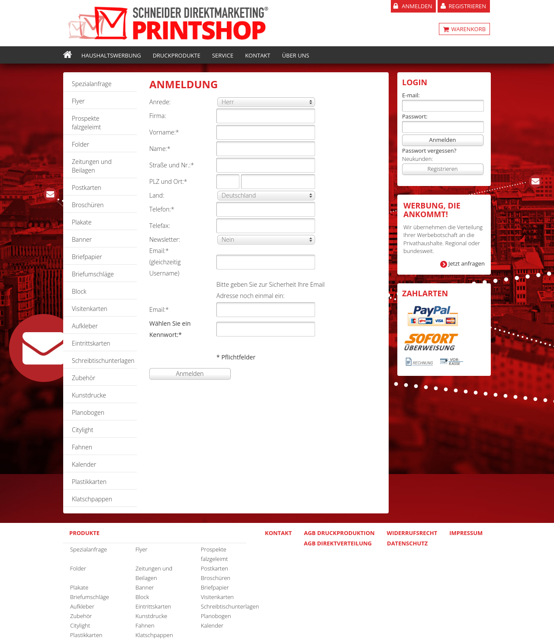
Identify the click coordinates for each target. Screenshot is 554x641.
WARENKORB (468, 29)
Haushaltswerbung (111, 55)
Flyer (78, 101)
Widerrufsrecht (412, 533)
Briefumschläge (93, 274)
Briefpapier (87, 257)
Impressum (466, 533)
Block (79, 291)
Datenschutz (407, 543)
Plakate (81, 222)
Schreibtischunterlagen (103, 360)
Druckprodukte (176, 55)
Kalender (84, 464)
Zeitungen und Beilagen (92, 165)
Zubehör (83, 378)
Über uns (295, 55)
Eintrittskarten (91, 343)
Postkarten (86, 187)
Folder (80, 144)
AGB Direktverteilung (338, 543)
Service (222, 55)
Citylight (82, 430)
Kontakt (257, 55)
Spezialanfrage (92, 84)
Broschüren (88, 205)
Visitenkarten (89, 308)
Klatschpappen (92, 499)
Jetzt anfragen (466, 263)
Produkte (84, 533)
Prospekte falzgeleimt (86, 122)
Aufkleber (85, 326)
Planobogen (88, 412)
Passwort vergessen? (429, 150)
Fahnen (82, 447)
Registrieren (467, 6)
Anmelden (417, 6)
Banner (82, 239)
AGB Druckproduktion (339, 533)
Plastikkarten (89, 482)
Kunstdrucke (89, 395)
